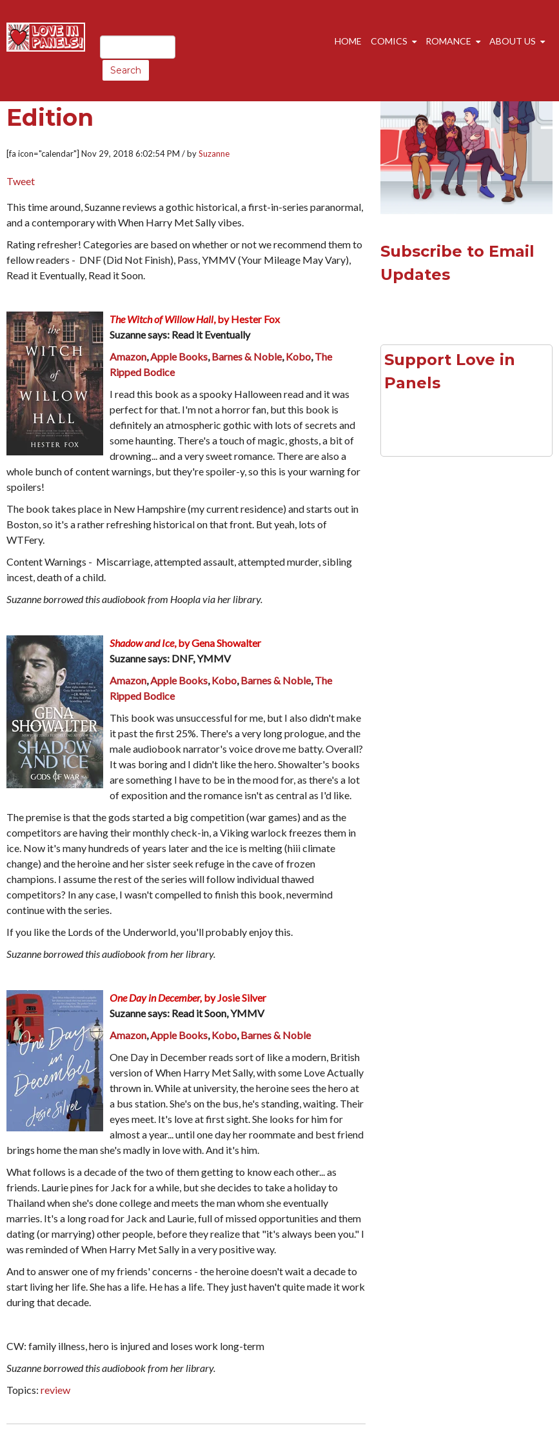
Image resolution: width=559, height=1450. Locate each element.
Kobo (298, 356)
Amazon (128, 356)
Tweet (20, 181)
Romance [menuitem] (448, 40)
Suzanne (214, 153)
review (55, 1390)
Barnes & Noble (246, 356)
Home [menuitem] (348, 40)
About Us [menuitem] (512, 40)
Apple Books (179, 356)
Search (125, 70)
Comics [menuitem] (389, 40)
